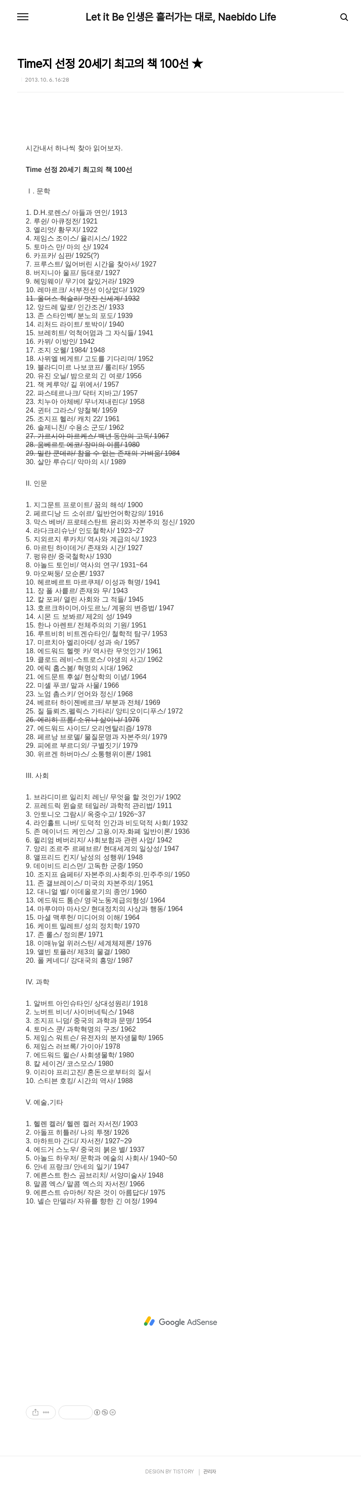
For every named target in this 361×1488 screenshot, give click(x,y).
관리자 (209, 1472)
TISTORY (183, 1472)
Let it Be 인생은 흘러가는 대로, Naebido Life (181, 17)
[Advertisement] (180, 1321)
